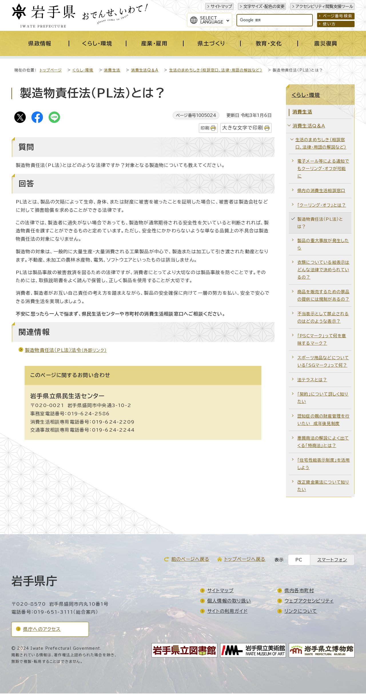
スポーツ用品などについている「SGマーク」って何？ (323, 362)
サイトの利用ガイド (227, 611)
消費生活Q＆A (144, 71)
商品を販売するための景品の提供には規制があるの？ (323, 296)
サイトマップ (221, 6)
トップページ (51, 71)
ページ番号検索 (337, 16)
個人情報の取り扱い (229, 601)
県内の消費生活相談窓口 (321, 191)
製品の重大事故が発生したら (323, 245)
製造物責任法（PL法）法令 (66, 350)
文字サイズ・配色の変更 (264, 6)
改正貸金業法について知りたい (323, 486)
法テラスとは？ (312, 380)
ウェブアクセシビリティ (309, 601)
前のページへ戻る (190, 559)
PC (299, 560)
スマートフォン (332, 560)
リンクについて (301, 611)
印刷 (205, 128)
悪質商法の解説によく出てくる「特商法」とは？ (323, 442)
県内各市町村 (299, 591)
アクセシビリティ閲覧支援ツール (324, 6)
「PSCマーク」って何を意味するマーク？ (321, 340)
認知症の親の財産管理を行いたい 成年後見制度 (323, 420)
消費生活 (112, 71)
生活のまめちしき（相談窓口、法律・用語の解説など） (215, 71)
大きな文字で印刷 (242, 128)
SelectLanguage (211, 20)
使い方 (329, 24)
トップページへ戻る (245, 559)
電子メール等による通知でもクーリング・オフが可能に (323, 169)
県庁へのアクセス (42, 629)
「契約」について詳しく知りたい (323, 398)
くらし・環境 (82, 71)
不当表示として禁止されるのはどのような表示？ (323, 318)
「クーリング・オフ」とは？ (321, 206)
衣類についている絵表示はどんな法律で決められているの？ (323, 270)
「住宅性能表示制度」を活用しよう (323, 464)
